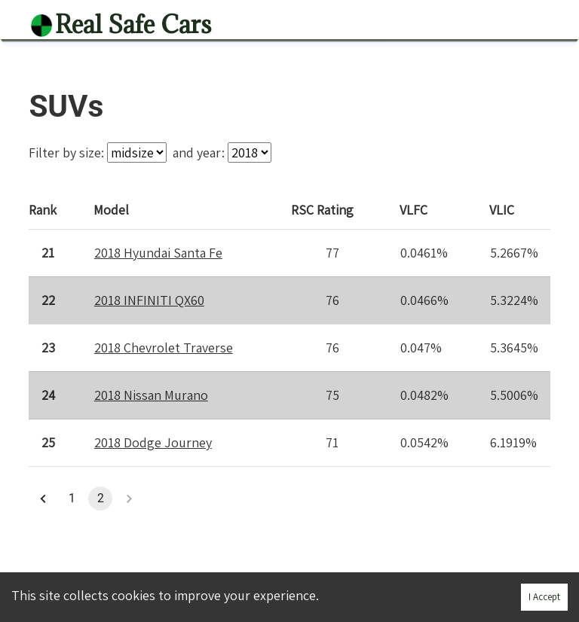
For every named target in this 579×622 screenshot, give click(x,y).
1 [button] (72, 498)
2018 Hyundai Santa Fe (158, 252)
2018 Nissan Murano (151, 395)
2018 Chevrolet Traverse (163, 347)
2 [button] (100, 498)
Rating (323, 209)
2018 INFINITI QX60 (149, 300)
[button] (43, 498)
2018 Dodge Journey (153, 442)
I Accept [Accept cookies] (544, 596)
